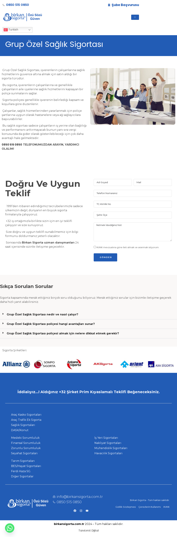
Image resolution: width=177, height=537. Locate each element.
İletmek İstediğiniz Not (133, 231)
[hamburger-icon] (135, 17)
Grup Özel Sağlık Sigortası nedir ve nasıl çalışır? (42, 314)
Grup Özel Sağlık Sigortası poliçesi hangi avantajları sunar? (51, 324)
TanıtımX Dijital (88, 531)
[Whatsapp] (9, 528)
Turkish (11, 30)
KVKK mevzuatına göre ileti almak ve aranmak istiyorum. (128, 247)
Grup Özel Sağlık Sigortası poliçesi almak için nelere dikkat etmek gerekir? (63, 333)
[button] (88, 314)
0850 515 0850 (12, 145)
